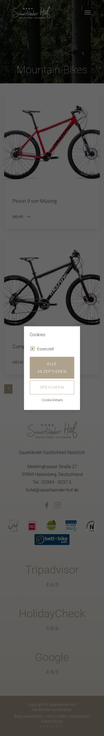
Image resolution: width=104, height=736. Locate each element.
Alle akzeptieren (52, 367)
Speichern (52, 387)
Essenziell (45, 349)
